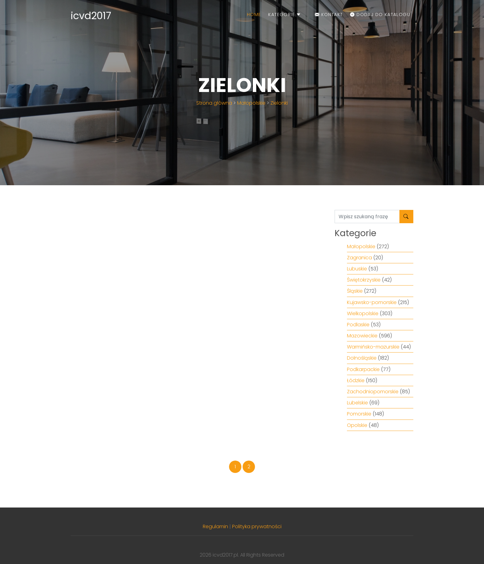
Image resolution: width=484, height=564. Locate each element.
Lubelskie (357, 402)
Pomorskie (359, 413)
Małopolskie (251, 103)
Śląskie (355, 291)
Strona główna (214, 103)
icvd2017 (91, 16)
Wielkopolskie (362, 313)
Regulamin (215, 526)
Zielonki (279, 103)
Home (254, 14)
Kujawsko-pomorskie (372, 302)
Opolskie (357, 425)
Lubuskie (357, 268)
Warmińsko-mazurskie (373, 346)
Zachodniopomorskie (372, 391)
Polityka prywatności (257, 526)
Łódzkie (356, 380)
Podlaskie (358, 324)
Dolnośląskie (362, 357)
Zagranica (359, 257)
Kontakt (329, 14)
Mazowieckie (362, 335)
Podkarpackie (363, 369)
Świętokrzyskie (364, 279)
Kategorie (284, 14)
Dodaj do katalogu (380, 14)
